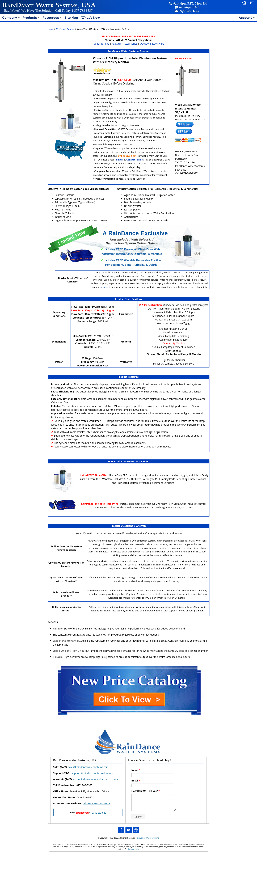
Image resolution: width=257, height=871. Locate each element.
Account (245, 17)
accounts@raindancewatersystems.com (95, 779)
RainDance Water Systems (147, 837)
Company (9, 17)
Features (117, 43)
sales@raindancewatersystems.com (88, 767)
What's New (90, 17)
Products (30, 17)
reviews (104, 287)
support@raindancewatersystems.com (93, 773)
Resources (51, 17)
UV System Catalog (65, 29)
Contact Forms (134, 159)
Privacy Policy (133, 849)
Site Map (71, 17)
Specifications (101, 43)
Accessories (130, 43)
